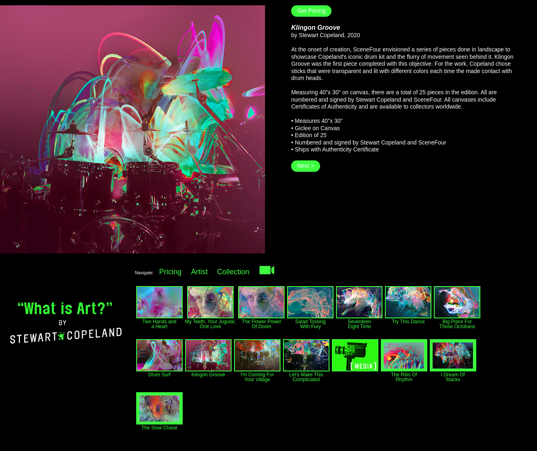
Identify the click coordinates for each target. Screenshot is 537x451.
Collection (233, 272)
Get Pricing (311, 10)
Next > (305, 165)
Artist (199, 272)
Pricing (170, 272)
